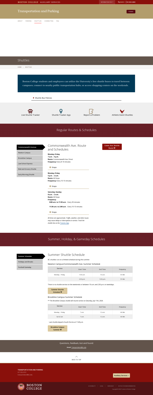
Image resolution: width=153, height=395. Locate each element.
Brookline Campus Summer (57, 328)
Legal (101, 386)
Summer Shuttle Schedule (57, 291)
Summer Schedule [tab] (25, 256)
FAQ (57, 21)
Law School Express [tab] (25, 164)
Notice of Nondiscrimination (126, 386)
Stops (54, 167)
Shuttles (37, 21)
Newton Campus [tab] (24, 153)
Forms (131, 11)
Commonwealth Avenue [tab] (27, 147)
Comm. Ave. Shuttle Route (112, 146)
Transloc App (64, 223)
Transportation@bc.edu (78, 347)
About (20, 21)
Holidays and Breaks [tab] (25, 262)
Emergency (111, 386)
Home (19, 67)
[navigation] (74, 21)
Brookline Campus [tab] (25, 158)
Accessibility (92, 386)
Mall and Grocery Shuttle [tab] (27, 169)
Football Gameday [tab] (24, 267)
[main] (76, 217)
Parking (28, 21)
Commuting (48, 21)
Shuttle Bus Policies (43, 98)
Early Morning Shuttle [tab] (26, 174)
